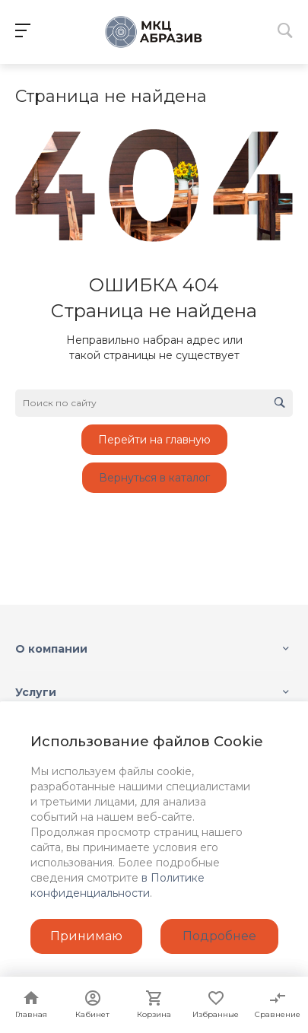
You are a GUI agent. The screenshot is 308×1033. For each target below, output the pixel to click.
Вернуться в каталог (154, 478)
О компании (51, 649)
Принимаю (86, 936)
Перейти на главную (154, 440)
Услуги (35, 692)
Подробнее (219, 936)
